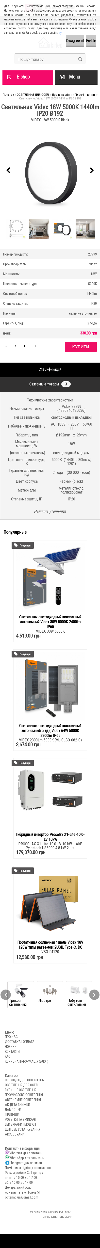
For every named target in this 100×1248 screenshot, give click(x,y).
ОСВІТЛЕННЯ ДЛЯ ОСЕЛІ (33, 94)
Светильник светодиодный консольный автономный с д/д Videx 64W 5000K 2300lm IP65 (50, 730)
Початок (8, 94)
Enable (91, 40)
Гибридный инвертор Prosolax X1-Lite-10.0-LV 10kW (50, 837)
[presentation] (8, 170)
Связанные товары (50, 384)
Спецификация (50, 369)
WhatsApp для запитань (26, 1158)
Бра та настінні (62, 94)
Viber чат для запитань (25, 1153)
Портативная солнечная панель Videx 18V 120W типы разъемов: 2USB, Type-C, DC (50, 945)
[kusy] (15, 346)
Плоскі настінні (85, 94)
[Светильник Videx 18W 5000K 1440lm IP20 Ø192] (50, 171)
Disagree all (75, 40)
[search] (80, 59)
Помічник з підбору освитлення (28, 1168)
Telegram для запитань (27, 1163)
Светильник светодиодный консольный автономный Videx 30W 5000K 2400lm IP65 (50, 622)
